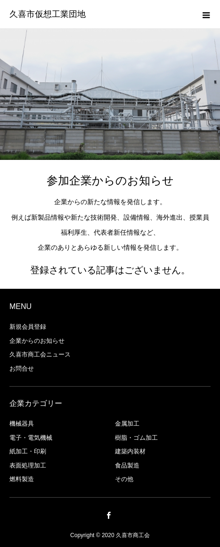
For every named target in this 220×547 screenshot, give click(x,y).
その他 (124, 479)
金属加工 (127, 423)
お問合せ (21, 368)
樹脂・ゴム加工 (136, 437)
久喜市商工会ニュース (40, 354)
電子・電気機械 (30, 437)
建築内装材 (130, 451)
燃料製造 (21, 479)
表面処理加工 (27, 465)
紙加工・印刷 (27, 451)
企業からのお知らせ (37, 340)
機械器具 (21, 423)
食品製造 (127, 465)
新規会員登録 (27, 326)
